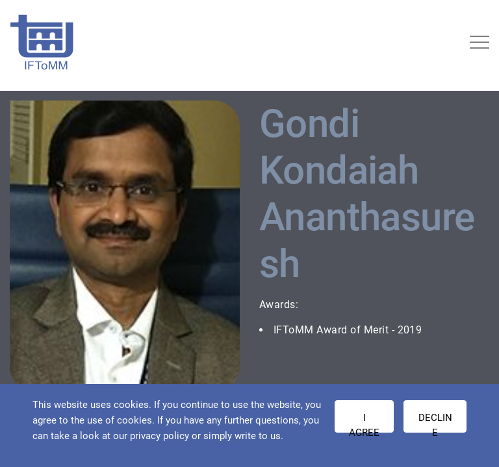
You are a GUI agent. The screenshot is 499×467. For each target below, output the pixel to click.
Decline (435, 422)
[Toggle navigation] (479, 42)
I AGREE (364, 422)
